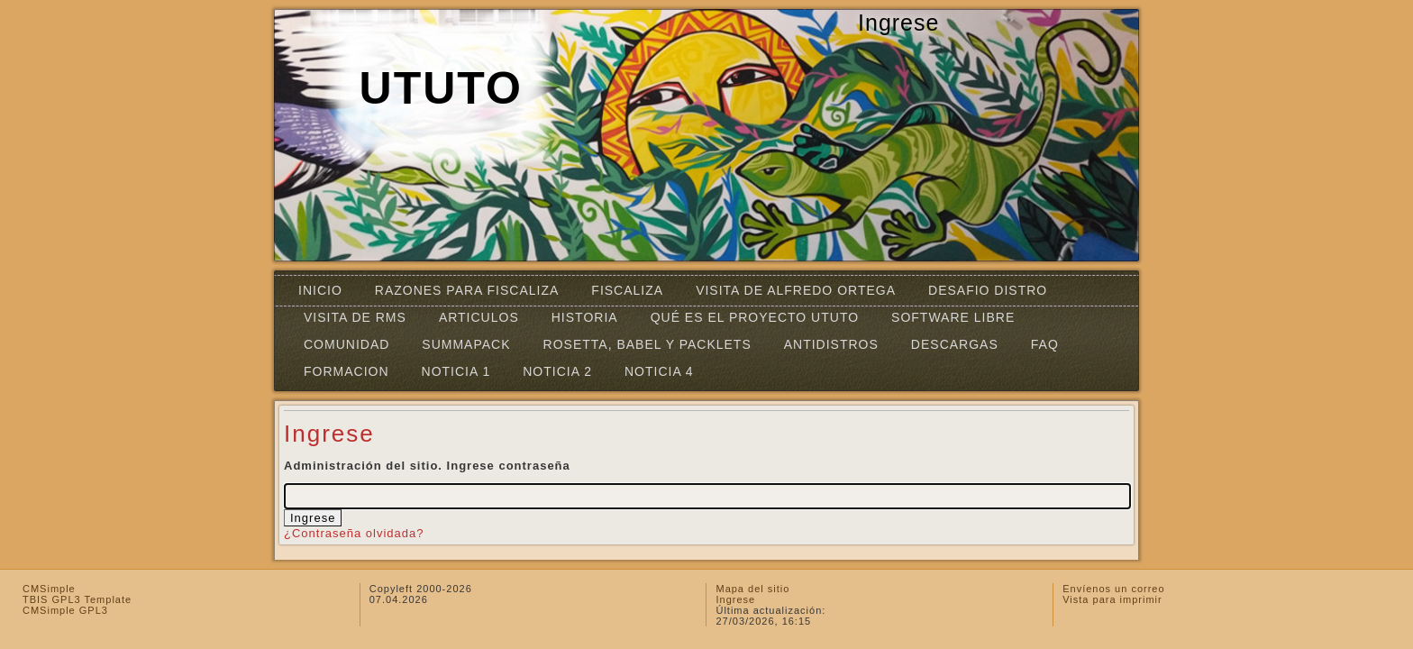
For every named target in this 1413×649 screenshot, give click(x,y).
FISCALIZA (627, 290)
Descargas (954, 344)
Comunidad (346, 344)
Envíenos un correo (1113, 588)
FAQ (1045, 344)
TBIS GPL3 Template (77, 599)
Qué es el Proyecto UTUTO (755, 317)
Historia (585, 317)
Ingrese (735, 599)
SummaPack (466, 344)
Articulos (479, 317)
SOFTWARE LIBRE (953, 317)
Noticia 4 (659, 371)
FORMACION (346, 371)
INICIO (320, 290)
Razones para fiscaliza (467, 290)
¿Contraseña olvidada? (354, 533)
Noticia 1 (456, 371)
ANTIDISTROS (831, 344)
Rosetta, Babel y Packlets (647, 344)
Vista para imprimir (1112, 599)
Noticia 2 (557, 371)
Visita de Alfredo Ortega (796, 290)
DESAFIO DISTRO (987, 290)
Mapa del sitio (752, 588)
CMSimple (49, 588)
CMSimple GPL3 (65, 610)
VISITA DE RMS (355, 317)
